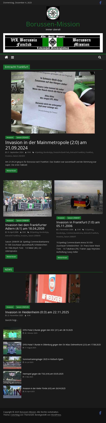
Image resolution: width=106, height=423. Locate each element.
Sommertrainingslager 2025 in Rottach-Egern (43, 359)
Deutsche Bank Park (61, 152)
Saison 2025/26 (23, 307)
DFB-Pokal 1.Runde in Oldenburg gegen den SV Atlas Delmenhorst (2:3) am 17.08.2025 (62, 344)
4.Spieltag (38, 152)
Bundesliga (48, 152)
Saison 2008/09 (23, 220)
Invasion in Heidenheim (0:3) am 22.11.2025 (37, 312)
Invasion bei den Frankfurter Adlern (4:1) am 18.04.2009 (26, 226)
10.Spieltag (89, 229)
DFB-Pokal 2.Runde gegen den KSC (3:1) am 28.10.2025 (48, 330)
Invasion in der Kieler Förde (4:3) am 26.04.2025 (44, 388)
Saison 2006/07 (74, 218)
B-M (29, 152)
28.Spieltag (34, 232)
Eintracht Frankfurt (77, 152)
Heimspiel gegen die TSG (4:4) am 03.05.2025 (43, 373)
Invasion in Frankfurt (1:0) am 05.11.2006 (78, 224)
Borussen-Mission (53, 24)
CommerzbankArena (74, 233)
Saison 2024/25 (23, 137)
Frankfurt (89, 152)
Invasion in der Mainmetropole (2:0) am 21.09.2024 (46, 145)
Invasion (10, 137)
